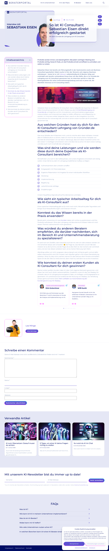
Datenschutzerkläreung (81, 547)
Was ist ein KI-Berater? (28, 518)
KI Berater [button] (77, 3)
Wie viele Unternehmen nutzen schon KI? (36, 527)
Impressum (92, 547)
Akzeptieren (74, 544)
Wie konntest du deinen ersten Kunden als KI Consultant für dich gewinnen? (19, 111)
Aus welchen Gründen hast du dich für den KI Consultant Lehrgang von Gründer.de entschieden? (18, 69)
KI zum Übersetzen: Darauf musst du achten (20, 444)
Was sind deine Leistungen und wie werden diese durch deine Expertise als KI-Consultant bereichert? (19, 78)
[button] (103, 3)
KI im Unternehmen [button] (48, 3)
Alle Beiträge (32, 331)
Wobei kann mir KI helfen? (30, 523)
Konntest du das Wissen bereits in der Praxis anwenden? (19, 92)
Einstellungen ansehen (95, 544)
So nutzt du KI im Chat (83, 443)
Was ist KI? (23, 509)
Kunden (64, 220)
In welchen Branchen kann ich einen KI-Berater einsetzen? (42, 532)
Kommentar (9, 358)
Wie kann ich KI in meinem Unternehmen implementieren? (43, 514)
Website (7, 395)
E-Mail (7, 388)
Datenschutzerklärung (81, 485)
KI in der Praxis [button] (64, 3)
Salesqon (63, 74)
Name (7, 380)
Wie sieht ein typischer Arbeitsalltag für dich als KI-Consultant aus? (17, 86)
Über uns (89, 3)
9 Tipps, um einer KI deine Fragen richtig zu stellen (54, 444)
